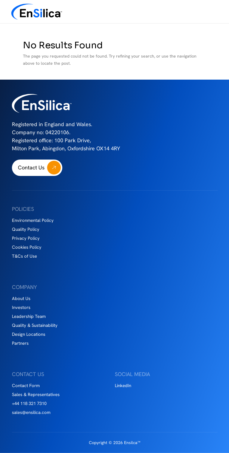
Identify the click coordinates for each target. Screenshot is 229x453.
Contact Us (31, 167)
